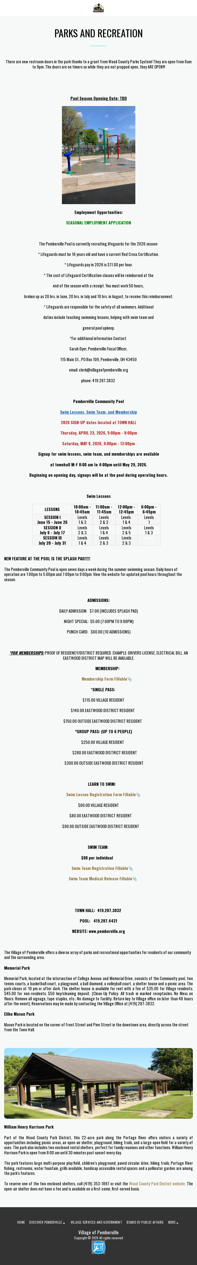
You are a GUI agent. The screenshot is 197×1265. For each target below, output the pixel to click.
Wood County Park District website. (157, 1183)
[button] (6, 8)
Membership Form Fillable (96, 679)
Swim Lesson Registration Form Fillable (94, 794)
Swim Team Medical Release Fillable (96, 878)
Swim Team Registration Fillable (96, 868)
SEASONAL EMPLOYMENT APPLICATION (98, 222)
